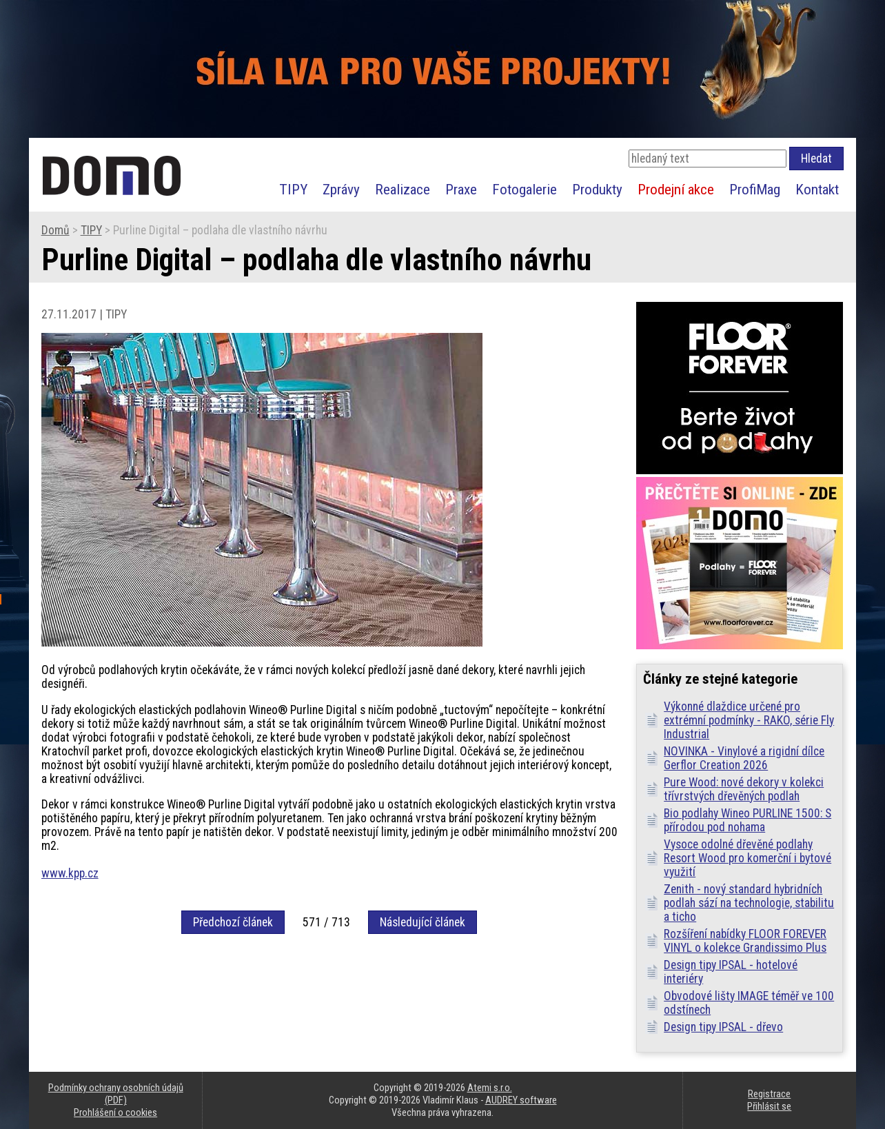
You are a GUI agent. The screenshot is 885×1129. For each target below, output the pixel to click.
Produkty (597, 189)
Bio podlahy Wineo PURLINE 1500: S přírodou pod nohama (747, 820)
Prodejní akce (676, 189)
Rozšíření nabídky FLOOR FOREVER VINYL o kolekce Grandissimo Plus (745, 941)
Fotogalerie (524, 189)
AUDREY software (521, 1100)
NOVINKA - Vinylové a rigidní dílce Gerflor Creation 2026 (744, 758)
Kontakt (817, 189)
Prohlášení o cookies (115, 1112)
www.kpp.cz (70, 873)
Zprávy (341, 189)
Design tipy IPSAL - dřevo (723, 1027)
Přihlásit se (769, 1106)
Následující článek (422, 922)
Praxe (461, 189)
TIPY (293, 189)
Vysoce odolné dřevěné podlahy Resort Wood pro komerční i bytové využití (747, 858)
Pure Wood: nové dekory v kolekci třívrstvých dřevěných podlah (744, 789)
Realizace (402, 189)
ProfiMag (754, 189)
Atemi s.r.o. (489, 1087)
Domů (55, 230)
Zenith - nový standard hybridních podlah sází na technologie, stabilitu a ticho (749, 903)
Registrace (769, 1094)
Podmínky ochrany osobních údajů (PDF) (115, 1093)
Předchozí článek (233, 922)
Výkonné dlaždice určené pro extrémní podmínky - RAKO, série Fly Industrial (749, 720)
